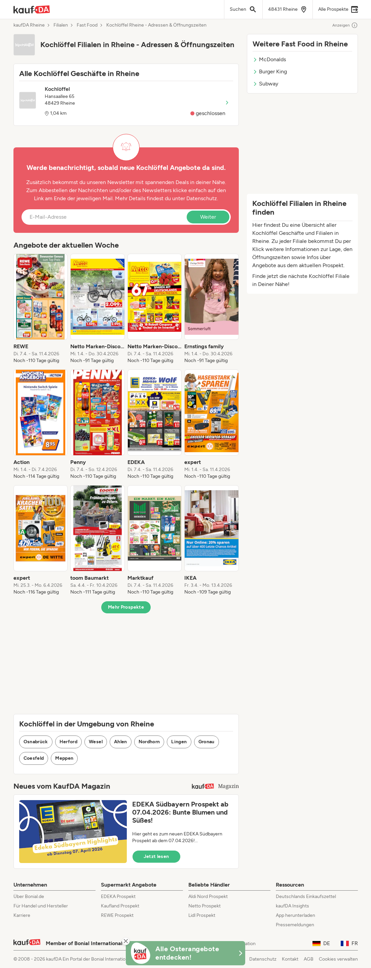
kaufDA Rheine (29, 25)
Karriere (21, 915)
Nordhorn (149, 742)
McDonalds (269, 59)
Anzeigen (345, 25)
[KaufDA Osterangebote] (186, 953)
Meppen (64, 758)
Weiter (208, 217)
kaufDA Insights (292, 906)
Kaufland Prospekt (120, 906)
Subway (265, 83)
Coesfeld (34, 758)
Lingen (179, 742)
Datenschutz (201, 198)
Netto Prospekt (204, 906)
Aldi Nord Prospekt (208, 896)
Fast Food (87, 25)
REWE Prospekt (117, 915)
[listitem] (40, 309)
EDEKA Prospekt (118, 896)
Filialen (60, 25)
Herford (68, 742)
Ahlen (120, 742)
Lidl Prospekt (201, 915)
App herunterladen (295, 915)
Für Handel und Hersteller (40, 906)
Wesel (96, 742)
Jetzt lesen (156, 856)
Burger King (270, 71)
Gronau (206, 742)
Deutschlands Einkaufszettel (306, 896)
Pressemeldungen (295, 925)
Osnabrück (36, 742)
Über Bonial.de (28, 896)
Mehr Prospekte (126, 607)
